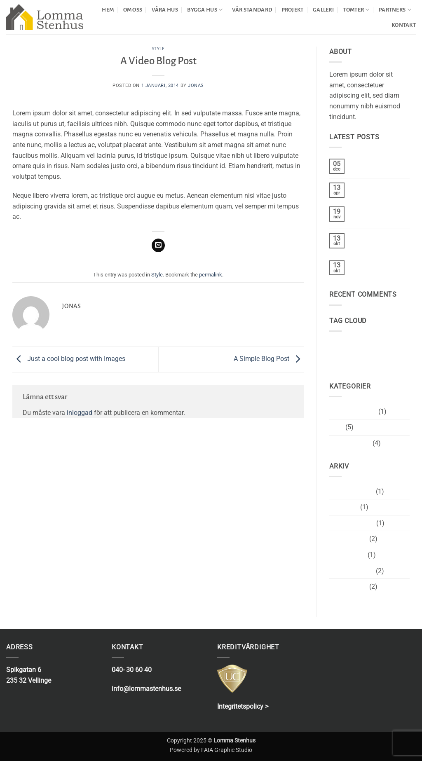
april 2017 (344, 507)
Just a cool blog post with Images (68, 359)
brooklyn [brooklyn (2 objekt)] (342, 344)
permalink (210, 275)
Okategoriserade (353, 411)
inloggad (79, 413)
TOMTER (356, 10)
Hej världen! (368, 162)
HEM (108, 10)
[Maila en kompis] (158, 246)
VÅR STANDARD (252, 10)
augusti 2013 (348, 586)
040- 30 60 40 (132, 670)
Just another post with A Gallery (376, 241)
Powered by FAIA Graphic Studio (211, 750)
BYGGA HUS (205, 10)
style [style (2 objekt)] (390, 344)
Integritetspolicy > (242, 706)
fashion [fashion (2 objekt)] (368, 344)
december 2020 (351, 491)
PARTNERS (395, 10)
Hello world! (368, 186)
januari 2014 (347, 555)
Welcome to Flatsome (368, 214)
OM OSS (133, 10)
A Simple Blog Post (269, 359)
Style (158, 49)
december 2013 (351, 571)
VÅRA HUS (165, 10)
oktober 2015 (348, 539)
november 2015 (352, 523)
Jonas (196, 85)
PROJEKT (292, 10)
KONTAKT (404, 25)
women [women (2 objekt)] (340, 357)
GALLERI (323, 10)
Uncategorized (350, 443)
